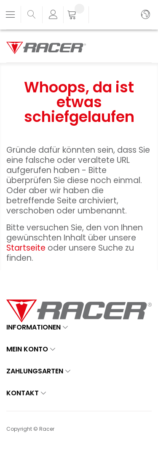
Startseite (27, 248)
